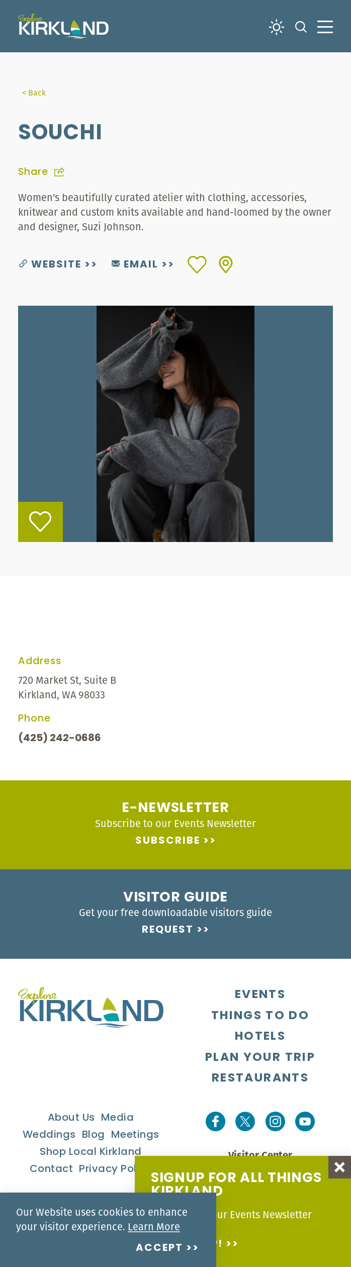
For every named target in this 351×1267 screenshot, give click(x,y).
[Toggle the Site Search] (301, 26)
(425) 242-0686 (59, 738)
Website (50, 265)
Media (117, 1118)
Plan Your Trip (260, 1058)
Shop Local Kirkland (91, 1152)
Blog (93, 1135)
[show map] (226, 265)
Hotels (260, 1037)
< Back (34, 92)
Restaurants (260, 1078)
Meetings (135, 1135)
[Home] (63, 26)
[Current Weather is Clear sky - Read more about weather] (277, 26)
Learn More (154, 1226)
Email (135, 265)
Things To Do (260, 1016)
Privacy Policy (115, 1169)
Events (260, 995)
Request (168, 930)
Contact (51, 1169)
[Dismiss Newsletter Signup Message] (339, 1167)
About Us (71, 1118)
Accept (159, 1248)
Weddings (49, 1135)
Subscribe (167, 841)
